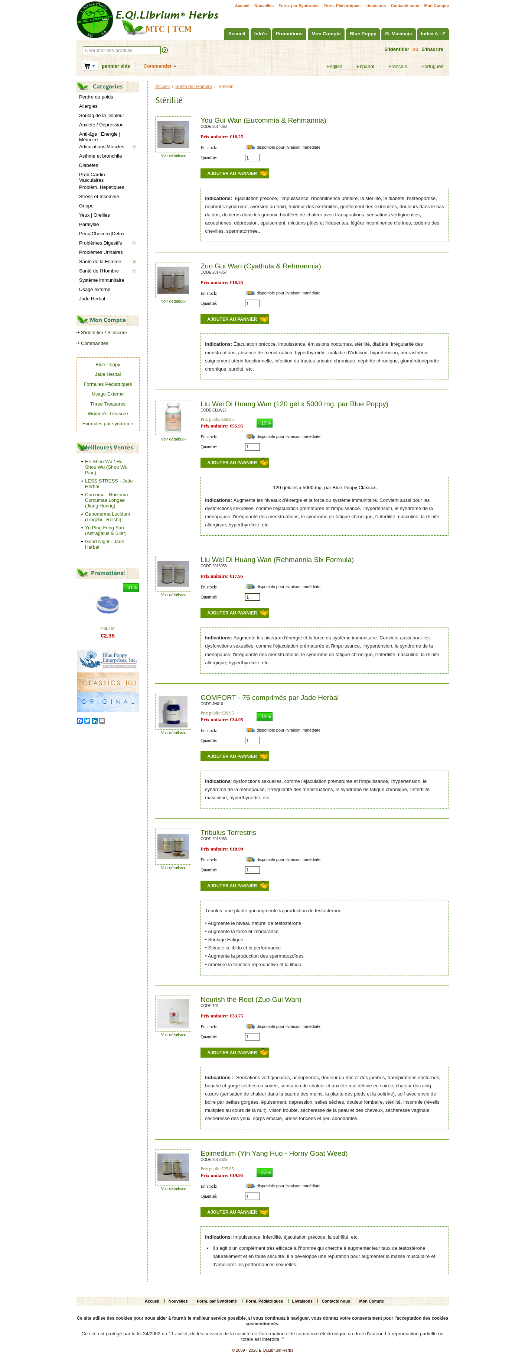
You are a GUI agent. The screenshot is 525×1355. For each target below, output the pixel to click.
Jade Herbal (92, 298)
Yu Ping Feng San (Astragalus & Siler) (106, 530)
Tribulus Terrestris (228, 832)
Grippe (86, 206)
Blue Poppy (363, 33)
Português (427, 67)
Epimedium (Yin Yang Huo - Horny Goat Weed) (274, 1153)
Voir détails (173, 155)
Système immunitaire (101, 280)
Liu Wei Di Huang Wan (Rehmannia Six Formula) (277, 560)
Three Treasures (107, 404)
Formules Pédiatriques (108, 384)
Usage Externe (108, 394)
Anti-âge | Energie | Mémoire (99, 136)
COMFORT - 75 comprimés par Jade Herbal (269, 697)
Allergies (88, 106)
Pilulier (107, 628)
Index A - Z (433, 33)
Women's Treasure (108, 413)
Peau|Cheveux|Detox (101, 233)
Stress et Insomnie (99, 196)
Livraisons (375, 5)
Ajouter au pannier (232, 173)
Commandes (94, 343)
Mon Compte (436, 5)
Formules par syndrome (107, 423)
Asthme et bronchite (100, 156)
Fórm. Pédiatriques (342, 5)
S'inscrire (432, 49)
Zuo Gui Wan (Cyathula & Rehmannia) (260, 266)
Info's (260, 33)
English (329, 67)
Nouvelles (264, 5)
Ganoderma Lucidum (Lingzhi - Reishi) (107, 516)
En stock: (208, 147)
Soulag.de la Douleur (101, 115)
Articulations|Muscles (101, 146)
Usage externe (95, 289)
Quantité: (208, 157)
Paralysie (89, 224)
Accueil (242, 5)
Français (393, 67)
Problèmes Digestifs (100, 243)
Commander (158, 66)
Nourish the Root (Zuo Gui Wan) (250, 999)
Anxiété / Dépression (101, 125)
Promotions (289, 33)
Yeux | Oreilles (94, 215)
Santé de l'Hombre (99, 271)
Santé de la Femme (100, 261)
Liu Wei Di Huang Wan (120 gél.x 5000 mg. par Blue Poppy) (294, 404)
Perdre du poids (96, 97)
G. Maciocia (398, 33)
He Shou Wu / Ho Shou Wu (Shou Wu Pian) (106, 467)
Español (361, 67)
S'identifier (396, 49)
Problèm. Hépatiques (101, 187)
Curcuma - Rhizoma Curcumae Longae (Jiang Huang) (106, 500)
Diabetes (88, 165)
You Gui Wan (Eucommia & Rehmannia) (263, 120)
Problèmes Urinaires (101, 252)
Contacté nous (405, 5)
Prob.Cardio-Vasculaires (93, 177)
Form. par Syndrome (298, 5)
